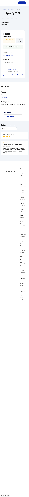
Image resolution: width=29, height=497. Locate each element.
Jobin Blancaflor (12, 69)
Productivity (15, 107)
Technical (3, 107)
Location (9, 107)
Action (5, 97)
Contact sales (8, 3)
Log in (15, 3)
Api (2, 97)
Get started (22, 3)
